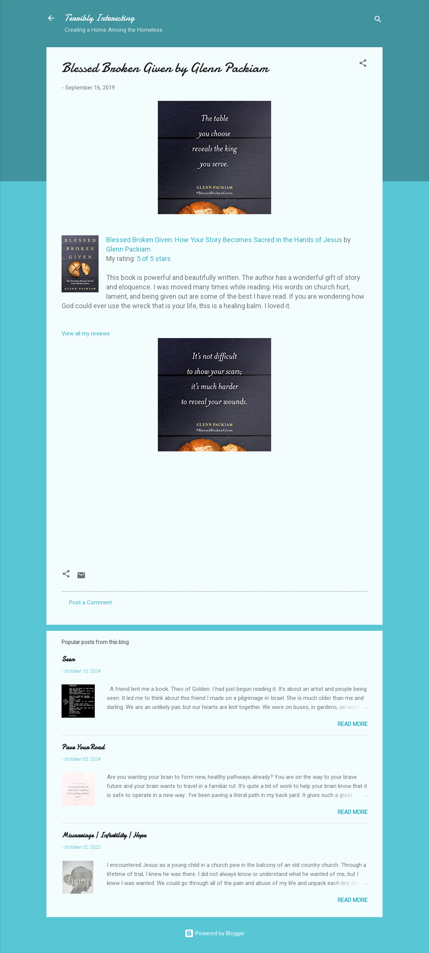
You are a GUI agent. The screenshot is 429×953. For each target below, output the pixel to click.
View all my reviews (86, 333)
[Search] (378, 20)
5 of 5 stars (154, 259)
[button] (362, 64)
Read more (352, 724)
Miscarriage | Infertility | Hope (104, 835)
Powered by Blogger (215, 933)
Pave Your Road (83, 747)
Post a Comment (90, 602)
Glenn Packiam (128, 249)
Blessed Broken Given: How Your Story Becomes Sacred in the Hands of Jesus (224, 240)
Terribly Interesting (99, 18)
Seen (68, 659)
